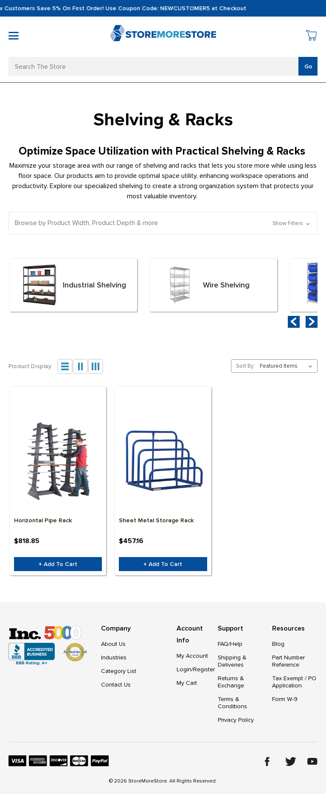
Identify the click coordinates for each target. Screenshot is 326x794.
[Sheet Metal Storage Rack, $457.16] (163, 461)
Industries (113, 657)
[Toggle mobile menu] (13, 35)
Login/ (185, 669)
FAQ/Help (230, 644)
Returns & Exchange (231, 682)
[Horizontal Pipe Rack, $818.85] (58, 461)
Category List (118, 671)
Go (308, 66)
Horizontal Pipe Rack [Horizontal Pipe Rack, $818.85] (43, 520)
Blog (278, 644)
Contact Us (116, 684)
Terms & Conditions (232, 702)
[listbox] (288, 366)
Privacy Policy (236, 720)
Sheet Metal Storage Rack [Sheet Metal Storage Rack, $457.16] (156, 520)
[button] (163, 223)
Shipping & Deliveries (232, 661)
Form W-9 (285, 699)
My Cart (187, 683)
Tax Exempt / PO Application (294, 682)
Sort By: (245, 366)
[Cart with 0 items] (312, 36)
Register (204, 669)
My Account (192, 655)
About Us (113, 644)
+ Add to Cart (58, 564)
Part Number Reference (288, 661)
